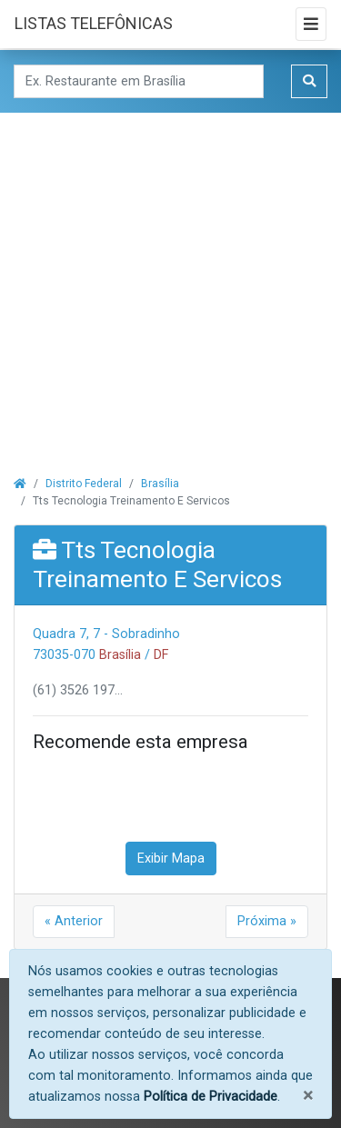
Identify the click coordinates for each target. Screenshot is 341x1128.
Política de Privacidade (210, 1096)
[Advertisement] (170, 283)
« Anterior (74, 921)
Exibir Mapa (171, 858)
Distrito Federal (83, 483)
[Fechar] (308, 1095)
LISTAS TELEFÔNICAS (94, 23)
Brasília (160, 483)
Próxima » (266, 921)
